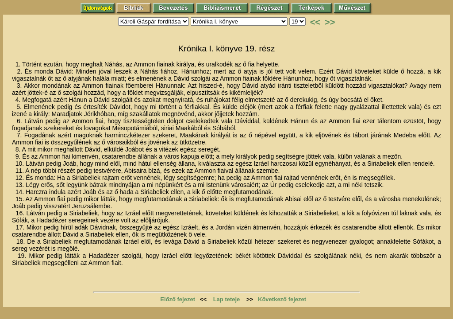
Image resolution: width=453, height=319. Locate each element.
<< (315, 22)
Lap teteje (226, 299)
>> (330, 22)
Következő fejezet (282, 299)
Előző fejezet (177, 299)
